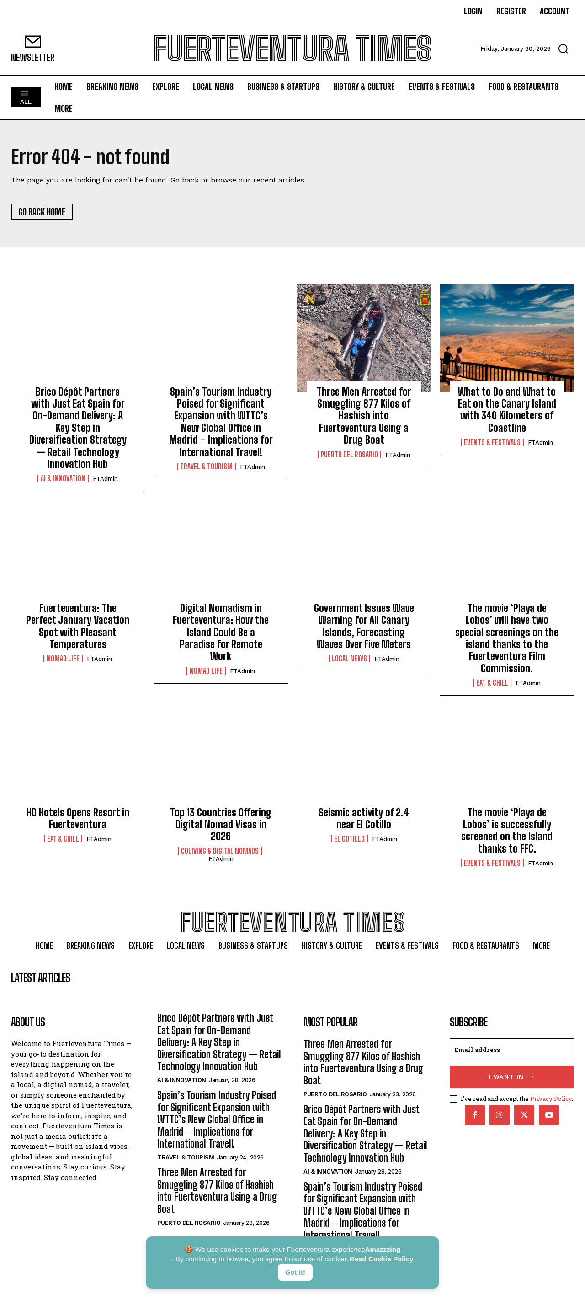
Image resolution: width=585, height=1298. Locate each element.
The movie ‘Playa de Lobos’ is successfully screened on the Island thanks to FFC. (507, 830)
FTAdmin (105, 479)
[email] (512, 1050)
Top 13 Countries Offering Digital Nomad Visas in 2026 (220, 824)
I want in (512, 1077)
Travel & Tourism (206, 466)
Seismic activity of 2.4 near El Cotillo (364, 818)
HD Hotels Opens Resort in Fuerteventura (78, 818)
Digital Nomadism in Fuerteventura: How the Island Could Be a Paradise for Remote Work (221, 632)
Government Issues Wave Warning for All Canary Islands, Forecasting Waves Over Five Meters (364, 626)
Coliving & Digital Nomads (220, 851)
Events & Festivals (492, 442)
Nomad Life (63, 658)
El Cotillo (349, 838)
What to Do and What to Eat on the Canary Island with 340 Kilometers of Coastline (507, 410)
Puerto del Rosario (349, 454)
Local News (349, 658)
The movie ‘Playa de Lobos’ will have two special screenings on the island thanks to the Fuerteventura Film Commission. (506, 638)
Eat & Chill (492, 683)
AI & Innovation (63, 479)
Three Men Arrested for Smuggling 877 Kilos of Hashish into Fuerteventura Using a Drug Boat (364, 416)
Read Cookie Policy (381, 1259)
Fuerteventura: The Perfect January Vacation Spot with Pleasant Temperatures (77, 626)
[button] (563, 48)
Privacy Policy (551, 1099)
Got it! (295, 1272)
